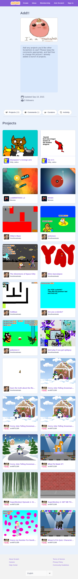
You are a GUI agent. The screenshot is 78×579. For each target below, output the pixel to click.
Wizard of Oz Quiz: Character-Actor (61, 540)
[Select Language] (39, 573)
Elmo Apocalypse (55, 274)
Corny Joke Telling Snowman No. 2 (61, 388)
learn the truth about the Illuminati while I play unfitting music (23, 388)
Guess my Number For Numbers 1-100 (23, 540)
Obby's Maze (15, 236)
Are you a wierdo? (55, 312)
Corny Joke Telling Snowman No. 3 (61, 426)
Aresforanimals (15, 238)
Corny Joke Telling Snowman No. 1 (23, 426)
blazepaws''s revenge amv (21, 160)
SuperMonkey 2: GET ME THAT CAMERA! (61, 502)
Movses (13, 200)
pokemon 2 (14, 350)
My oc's (51, 160)
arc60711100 (52, 390)
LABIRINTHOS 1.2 (17, 198)
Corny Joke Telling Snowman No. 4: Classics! (23, 464)
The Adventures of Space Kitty (22, 274)
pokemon (52, 236)
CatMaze (13, 312)
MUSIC (51, 198)
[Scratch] (15, 3)
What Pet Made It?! (56, 464)
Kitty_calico (14, 162)
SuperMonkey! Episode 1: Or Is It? (23, 502)
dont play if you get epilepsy (59, 350)
